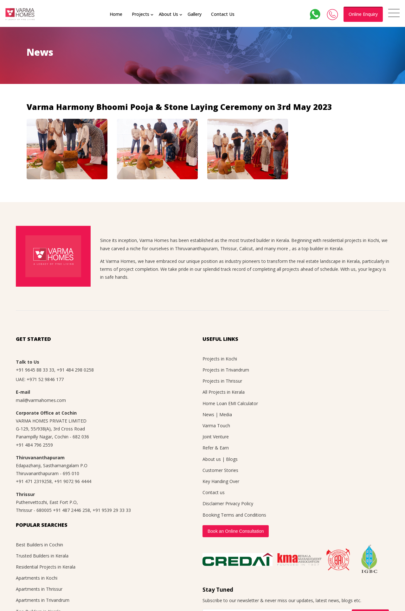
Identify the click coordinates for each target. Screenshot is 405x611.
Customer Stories (220, 470)
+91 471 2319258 (34, 481)
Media (225, 414)
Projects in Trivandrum (225, 370)
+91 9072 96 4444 (72, 481)
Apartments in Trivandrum (42, 600)
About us (211, 459)
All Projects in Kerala (223, 392)
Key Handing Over (220, 481)
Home (116, 14)
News (208, 414)
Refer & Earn (215, 448)
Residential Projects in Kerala (45, 567)
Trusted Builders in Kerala (42, 556)
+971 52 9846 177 (45, 379)
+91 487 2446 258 (71, 510)
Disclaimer (213, 503)
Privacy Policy (239, 503)
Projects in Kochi (219, 359)
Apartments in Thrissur (39, 589)
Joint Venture (215, 437)
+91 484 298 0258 (75, 370)
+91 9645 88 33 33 (35, 370)
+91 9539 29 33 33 (112, 510)
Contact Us (223, 14)
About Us (169, 14)
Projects (141, 14)
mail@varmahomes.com (41, 400)
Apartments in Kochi (36, 578)
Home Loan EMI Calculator (230, 403)
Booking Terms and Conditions (234, 515)
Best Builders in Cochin (39, 545)
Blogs (232, 459)
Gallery (195, 14)
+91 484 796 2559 (34, 445)
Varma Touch (216, 426)
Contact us (213, 492)
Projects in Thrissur (222, 381)
